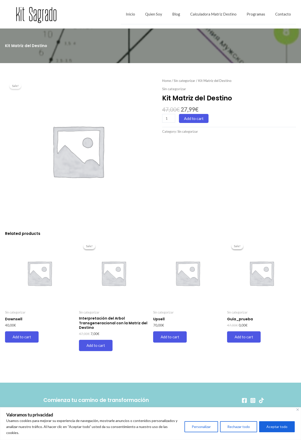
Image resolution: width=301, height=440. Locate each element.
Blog (185, 14)
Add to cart (194, 118)
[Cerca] (297, 409)
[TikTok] (261, 400)
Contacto (284, 14)
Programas (259, 14)
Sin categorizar (185, 80)
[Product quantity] (169, 118)
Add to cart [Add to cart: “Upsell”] (170, 337)
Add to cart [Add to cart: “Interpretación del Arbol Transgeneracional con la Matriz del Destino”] (96, 346)
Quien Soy (164, 14)
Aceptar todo (276, 426)
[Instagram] (253, 400)
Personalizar (201, 426)
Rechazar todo (238, 426)
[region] (150, 423)
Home (166, 80)
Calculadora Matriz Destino (219, 14)
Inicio (144, 14)
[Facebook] (244, 400)
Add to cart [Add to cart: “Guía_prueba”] (244, 337)
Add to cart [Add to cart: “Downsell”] (22, 337)
